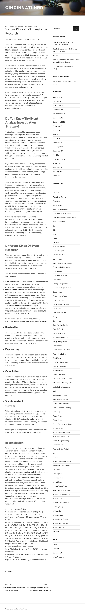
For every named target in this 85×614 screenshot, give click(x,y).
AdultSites (56, 201)
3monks (56, 193)
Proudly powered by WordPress (16, 609)
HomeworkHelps (59, 375)
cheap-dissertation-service (62, 263)
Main (54, 391)
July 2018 (56, 130)
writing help (10, 406)
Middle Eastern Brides (60, 399)
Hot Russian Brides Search (62, 379)
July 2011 (56, 155)
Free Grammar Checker (61, 350)
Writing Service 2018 (60, 523)
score (55, 453)
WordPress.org (58, 557)
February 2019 (58, 101)
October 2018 (58, 118)
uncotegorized (58, 478)
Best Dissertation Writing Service (64, 218)
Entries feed (57, 549)
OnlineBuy (56, 412)
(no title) (56, 55)
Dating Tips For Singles (61, 304)
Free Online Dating (59, 354)
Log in (55, 544)
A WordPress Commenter (62, 82)
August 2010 (57, 163)
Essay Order (57, 321)
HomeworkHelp (58, 370)
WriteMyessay (58, 507)
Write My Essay (58, 498)
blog (10, 571)
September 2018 (59, 122)
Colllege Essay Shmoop (61, 284)
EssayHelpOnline (59, 333)
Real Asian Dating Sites (61, 436)
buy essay (56, 242)
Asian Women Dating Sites (62, 213)
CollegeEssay (57, 271)
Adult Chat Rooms (59, 197)
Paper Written (58, 420)
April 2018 (56, 138)
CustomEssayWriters (60, 296)
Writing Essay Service (60, 519)
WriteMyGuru (57, 511)
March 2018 (57, 143)
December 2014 (59, 151)
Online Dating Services (61, 403)
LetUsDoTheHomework (61, 387)
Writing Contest (58, 515)
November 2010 (59, 159)
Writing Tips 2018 (59, 527)
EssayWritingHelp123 (60, 337)
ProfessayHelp (58, 428)
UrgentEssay (57, 482)
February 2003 (58, 171)
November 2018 (59, 114)
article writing (57, 205)
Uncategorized (58, 474)
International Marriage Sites (62, 383)
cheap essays (58, 259)
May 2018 (56, 134)
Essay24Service (58, 329)
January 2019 (58, 105)
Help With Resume (59, 366)
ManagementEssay (60, 395)
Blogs (55, 238)
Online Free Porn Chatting (62, 408)
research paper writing (61, 441)
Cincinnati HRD (24, 7)
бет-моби (56, 531)
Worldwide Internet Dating (62, 490)
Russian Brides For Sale (61, 449)
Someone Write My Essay (62, 461)
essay (55, 317)
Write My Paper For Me (61, 503)
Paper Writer (57, 416)
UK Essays (56, 470)
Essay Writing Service (60, 325)
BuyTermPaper (58, 251)
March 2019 (57, 97)
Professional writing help (61, 432)
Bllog (54, 230)
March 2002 (57, 176)
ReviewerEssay (58, 445)
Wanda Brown (31, 26)
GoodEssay (57, 358)
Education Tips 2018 (60, 313)
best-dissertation (59, 222)
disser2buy (57, 308)
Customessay (58, 292)
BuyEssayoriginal (59, 247)
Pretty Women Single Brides (63, 424)
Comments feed (58, 553)
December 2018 (59, 109)
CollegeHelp (57, 280)
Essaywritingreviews (60, 342)
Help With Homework (60, 362)
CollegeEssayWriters (60, 275)
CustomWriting (58, 300)
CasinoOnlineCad (59, 255)
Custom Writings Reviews (62, 288)
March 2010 (57, 167)
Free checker (57, 346)
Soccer (55, 457)
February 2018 (58, 147)
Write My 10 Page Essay (61, 494)
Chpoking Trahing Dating (61, 267)
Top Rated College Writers (62, 465)
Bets (54, 226)
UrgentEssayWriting (60, 486)
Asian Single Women (60, 209)
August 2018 (57, 126)
